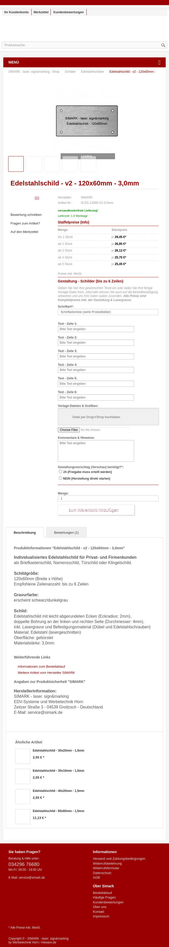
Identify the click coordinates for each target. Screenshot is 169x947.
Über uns (100, 907)
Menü (13, 62)
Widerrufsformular (106, 868)
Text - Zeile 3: (67, 351)
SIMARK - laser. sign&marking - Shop (84, 31)
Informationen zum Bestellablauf (41, 666)
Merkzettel (41, 12)
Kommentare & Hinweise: (76, 438)
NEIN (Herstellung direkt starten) (86, 478)
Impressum (101, 916)
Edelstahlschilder (93, 71)
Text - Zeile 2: (67, 337)
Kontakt (98, 912)
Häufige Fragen (104, 897)
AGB (96, 877)
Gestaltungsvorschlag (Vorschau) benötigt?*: (91, 467)
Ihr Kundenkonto (16, 12)
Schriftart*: (66, 306)
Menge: (63, 493)
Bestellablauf (102, 893)
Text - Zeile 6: (67, 392)
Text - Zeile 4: (67, 365)
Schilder (71, 71)
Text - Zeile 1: (67, 324)
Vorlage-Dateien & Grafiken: (78, 406)
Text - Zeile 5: (67, 378)
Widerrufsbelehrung (107, 863)
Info (85, 222)
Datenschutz (102, 873)
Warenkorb (155, 28)
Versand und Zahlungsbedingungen (119, 859)
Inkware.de (48, 942)
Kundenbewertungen (68, 12)
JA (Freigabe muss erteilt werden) (87, 472)
